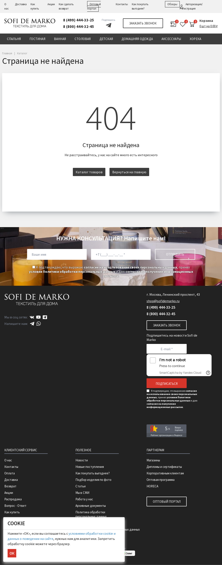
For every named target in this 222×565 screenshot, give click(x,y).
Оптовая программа (161, 480)
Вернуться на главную (129, 172)
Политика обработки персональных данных (91, 514)
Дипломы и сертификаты (164, 467)
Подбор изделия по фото (93, 480)
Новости (81, 460)
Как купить (12, 512)
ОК (12, 553)
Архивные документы (90, 506)
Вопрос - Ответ (15, 506)
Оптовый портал (167, 501)
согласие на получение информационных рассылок (165, 405)
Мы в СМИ (82, 493)
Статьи (80, 486)
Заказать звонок (143, 23)
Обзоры (172, 4)
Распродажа (13, 499)
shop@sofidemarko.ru (163, 301)
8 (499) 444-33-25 (78, 20)
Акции (51, 4)
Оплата (9, 473)
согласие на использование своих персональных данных (130, 267)
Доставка (21, 4)
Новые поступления (89, 467)
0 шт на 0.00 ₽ (208, 26)
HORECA (152, 486)
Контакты (122, 4)
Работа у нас (84, 499)
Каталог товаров (89, 172)
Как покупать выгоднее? (92, 473)
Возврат (10, 486)
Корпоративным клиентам (165, 473)
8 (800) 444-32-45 (78, 26)
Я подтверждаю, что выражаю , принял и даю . (111, 271)
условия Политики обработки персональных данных (72, 271)
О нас (8, 460)
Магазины (153, 460)
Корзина (206, 20)
